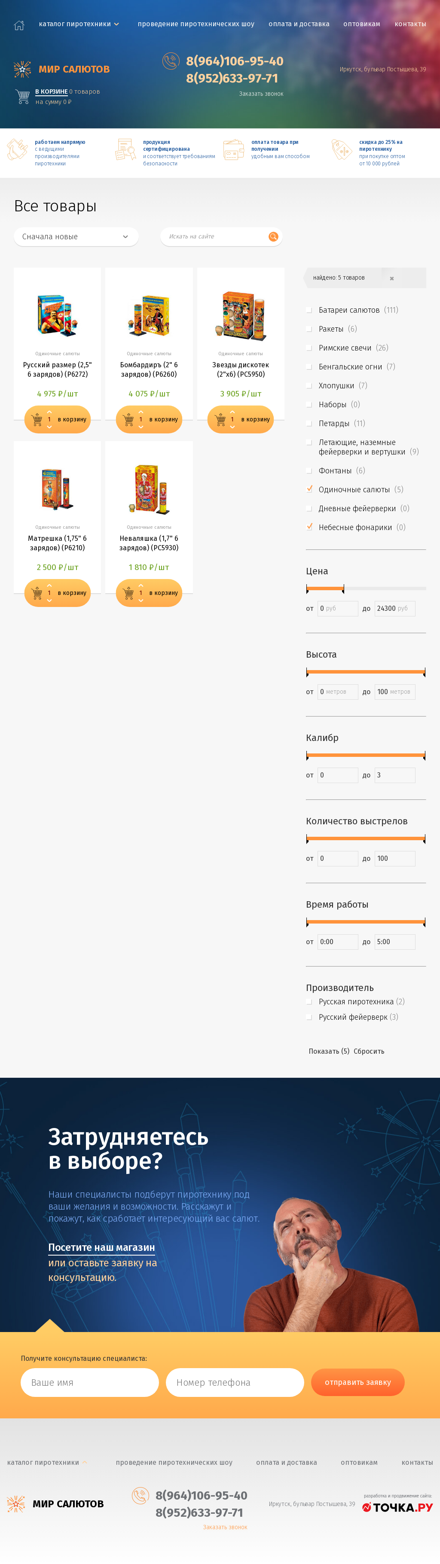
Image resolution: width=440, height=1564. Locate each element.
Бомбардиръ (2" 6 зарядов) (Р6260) (149, 369)
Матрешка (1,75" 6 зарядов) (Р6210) (57, 543)
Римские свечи (353, 347)
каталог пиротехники (74, 24)
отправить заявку (358, 1382)
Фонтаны (342, 470)
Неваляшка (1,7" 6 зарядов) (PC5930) (148, 543)
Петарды (342, 423)
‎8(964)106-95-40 (223, 61)
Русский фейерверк (358, 1016)
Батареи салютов (358, 309)
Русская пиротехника (362, 1001)
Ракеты (338, 328)
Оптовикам (362, 24)
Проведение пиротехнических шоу (196, 24)
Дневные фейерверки (364, 508)
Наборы (339, 404)
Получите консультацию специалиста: (84, 1358)
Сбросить (369, 1051)
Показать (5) (329, 1051)
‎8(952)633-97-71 (220, 78)
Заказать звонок (262, 93)
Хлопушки (343, 385)
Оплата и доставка (299, 24)
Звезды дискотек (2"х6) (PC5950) (240, 369)
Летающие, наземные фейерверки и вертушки (369, 446)
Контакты (410, 24)
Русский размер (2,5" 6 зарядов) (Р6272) (57, 369)
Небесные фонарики (362, 527)
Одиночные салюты (361, 489)
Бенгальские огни (357, 366)
